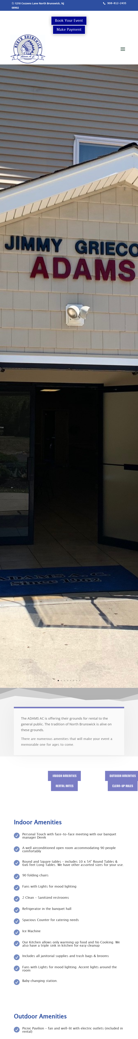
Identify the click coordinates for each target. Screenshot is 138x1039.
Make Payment (69, 29)
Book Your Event (69, 20)
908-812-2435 (116, 3)
